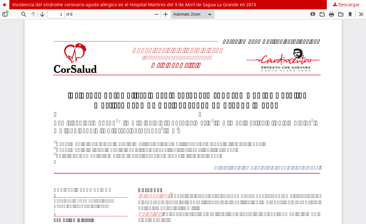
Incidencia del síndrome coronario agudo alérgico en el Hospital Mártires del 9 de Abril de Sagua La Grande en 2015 (134, 4)
